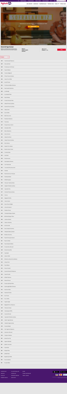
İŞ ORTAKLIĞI (13, 373)
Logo (6, 3)
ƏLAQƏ (24, 371)
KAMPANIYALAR (42, 3)
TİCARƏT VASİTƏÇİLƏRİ (27, 373)
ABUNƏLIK (35, 3)
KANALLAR (3, 375)
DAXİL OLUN (33, 26)
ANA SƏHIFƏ (29, 3)
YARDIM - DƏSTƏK (26, 375)
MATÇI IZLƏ (63, 3)
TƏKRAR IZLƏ (51, 3)
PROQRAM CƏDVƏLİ (4, 377)
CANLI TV (57, 3)
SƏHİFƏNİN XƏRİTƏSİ (15, 375)
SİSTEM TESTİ (13, 377)
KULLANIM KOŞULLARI (15, 371)
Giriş (61, 49)
